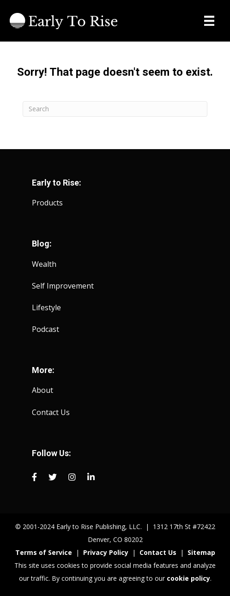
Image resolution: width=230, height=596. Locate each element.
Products (47, 203)
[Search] (115, 109)
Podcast (45, 329)
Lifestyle (46, 307)
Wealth (44, 264)
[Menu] (209, 20)
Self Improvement (63, 286)
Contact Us (51, 412)
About (42, 390)
